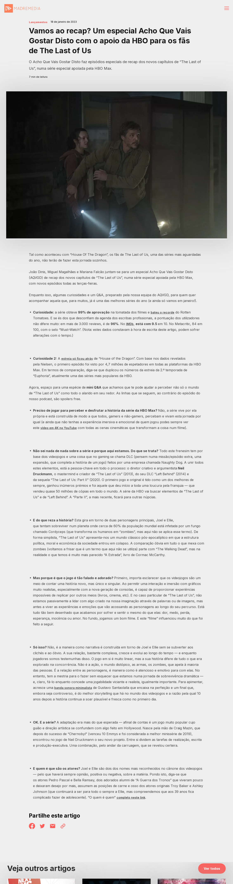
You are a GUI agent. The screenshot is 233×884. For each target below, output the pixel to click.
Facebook (32, 826)
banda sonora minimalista (75, 688)
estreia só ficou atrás (78, 358)
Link (67, 826)
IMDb (130, 324)
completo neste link (132, 797)
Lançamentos (40, 22)
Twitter (44, 826)
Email (55, 826)
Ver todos (212, 870)
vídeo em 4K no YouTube (60, 428)
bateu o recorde (164, 312)
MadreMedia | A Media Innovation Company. (22, 8)
